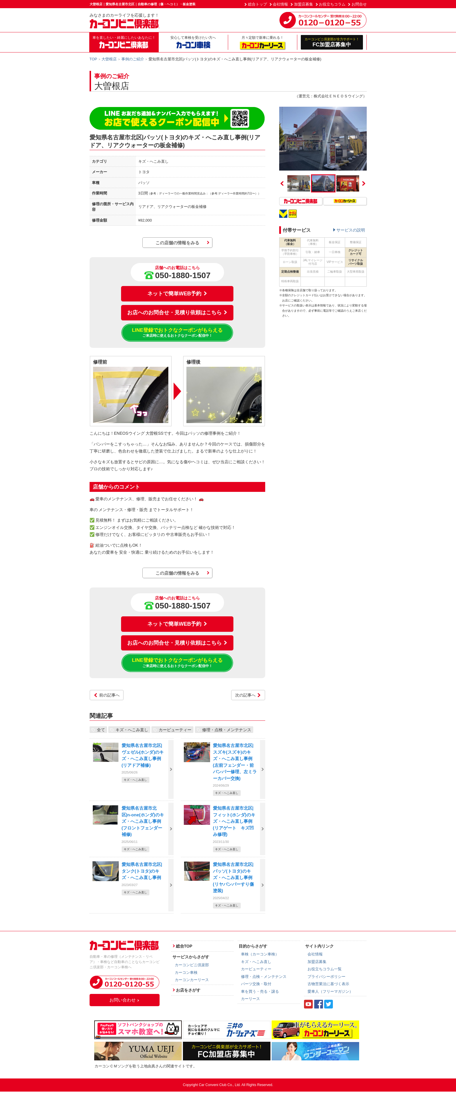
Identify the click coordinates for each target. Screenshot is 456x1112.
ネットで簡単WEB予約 (177, 294)
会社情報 (280, 4)
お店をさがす (188, 990)
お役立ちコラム (332, 4)
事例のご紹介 (132, 59)
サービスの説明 (350, 230)
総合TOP (184, 946)
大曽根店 (109, 59)
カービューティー (175, 729)
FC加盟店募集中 (331, 42)
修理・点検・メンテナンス (226, 729)
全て (101, 729)
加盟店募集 (303, 4)
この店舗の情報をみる (177, 242)
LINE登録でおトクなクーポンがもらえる (177, 332)
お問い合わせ (124, 999)
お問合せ (359, 4)
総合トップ (257, 4)
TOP (93, 59)
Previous (282, 183)
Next (364, 183)
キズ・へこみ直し (132, 729)
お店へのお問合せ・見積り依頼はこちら (177, 312)
